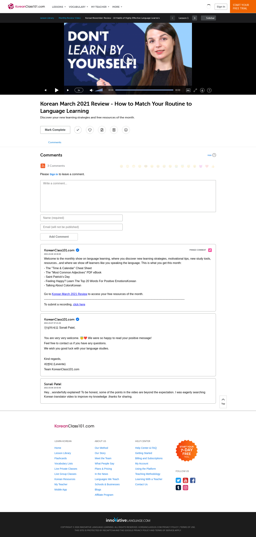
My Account (141, 463)
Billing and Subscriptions (149, 458)
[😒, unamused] (140, 166)
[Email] (81, 227)
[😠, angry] (152, 166)
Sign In (221, 6)
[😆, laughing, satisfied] (158, 166)
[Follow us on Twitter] (178, 480)
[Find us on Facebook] (193, 480)
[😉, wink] (170, 166)
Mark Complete (55, 129)
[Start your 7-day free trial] (187, 451)
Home (58, 447)
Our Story (100, 453)
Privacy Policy (170, 527)
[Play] (57, 90)
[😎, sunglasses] (146, 166)
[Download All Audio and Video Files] (126, 130)
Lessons (57, 6)
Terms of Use (187, 527)
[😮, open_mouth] (195, 166)
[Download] (202, 90)
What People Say (104, 463)
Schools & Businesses (107, 484)
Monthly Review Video (70, 18)
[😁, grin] (134, 166)
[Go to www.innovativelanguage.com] (128, 519)
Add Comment (59, 236)
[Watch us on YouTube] (185, 480)
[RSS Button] (43, 166)
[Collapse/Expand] (128, 155)
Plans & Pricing (103, 468)
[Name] (81, 218)
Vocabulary (77, 6)
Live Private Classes (66, 468)
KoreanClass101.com (150, 527)
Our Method (101, 447)
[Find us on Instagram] (185, 487)
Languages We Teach (107, 479)
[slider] (99, 90)
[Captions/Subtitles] (188, 90)
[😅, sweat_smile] (164, 166)
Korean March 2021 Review (69, 294)
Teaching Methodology (147, 474)
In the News (101, 474)
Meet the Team (103, 458)
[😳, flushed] (128, 166)
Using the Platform (145, 468)
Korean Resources (65, 479)
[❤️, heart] (207, 166)
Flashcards (61, 458)
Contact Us (141, 484)
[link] (194, 17)
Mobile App (61, 489)
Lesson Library (47, 18)
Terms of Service (164, 530)
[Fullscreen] (195, 90)
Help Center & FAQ (146, 447)
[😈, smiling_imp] (201, 166)
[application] (128, 59)
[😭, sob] (176, 166)
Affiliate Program (104, 494)
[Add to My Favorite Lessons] (90, 130)
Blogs (98, 489)
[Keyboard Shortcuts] (209, 90)
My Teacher (99, 6)
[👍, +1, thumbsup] (213, 166)
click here (79, 304)
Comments (54, 142)
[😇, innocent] (182, 166)
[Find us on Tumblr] (178, 487)
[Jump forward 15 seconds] (68, 90)
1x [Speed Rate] (79, 90)
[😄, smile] (121, 166)
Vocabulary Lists (64, 463)
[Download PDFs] (114, 130)
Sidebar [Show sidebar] (210, 18)
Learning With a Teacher (148, 479)
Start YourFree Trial (243, 6)
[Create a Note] (102, 130)
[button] (209, 6)
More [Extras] (115, 6)
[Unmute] (91, 90)
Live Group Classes (65, 474)
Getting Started (143, 453)
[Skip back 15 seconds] (45, 90)
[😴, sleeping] (188, 166)
